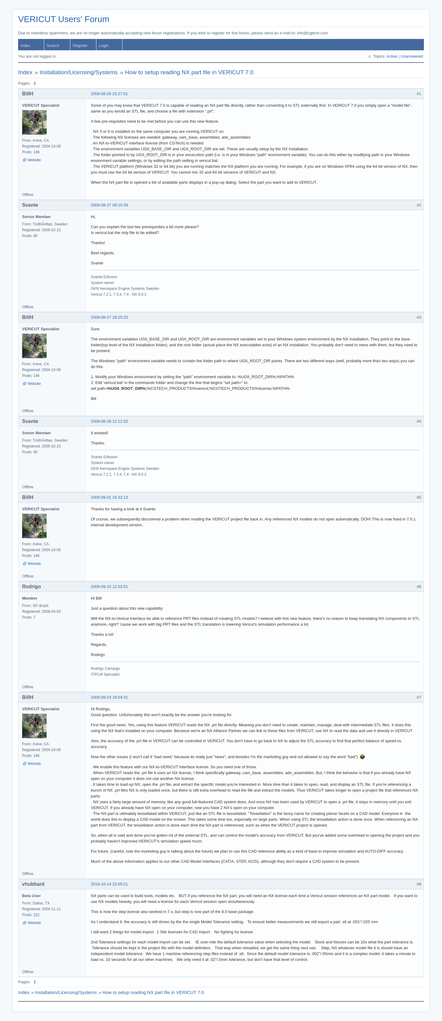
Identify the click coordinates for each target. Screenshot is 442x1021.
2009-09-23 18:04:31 (109, 697)
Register (80, 45)
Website (34, 160)
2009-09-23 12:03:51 (109, 586)
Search (53, 45)
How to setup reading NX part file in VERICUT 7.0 (189, 72)
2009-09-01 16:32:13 (109, 497)
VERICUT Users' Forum (63, 19)
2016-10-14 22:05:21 (109, 884)
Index (25, 45)
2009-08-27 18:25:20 (109, 317)
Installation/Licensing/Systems (79, 72)
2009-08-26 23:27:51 (109, 93)
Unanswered (412, 56)
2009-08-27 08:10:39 (109, 205)
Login (104, 45)
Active (391, 56)
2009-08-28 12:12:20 (109, 421)
